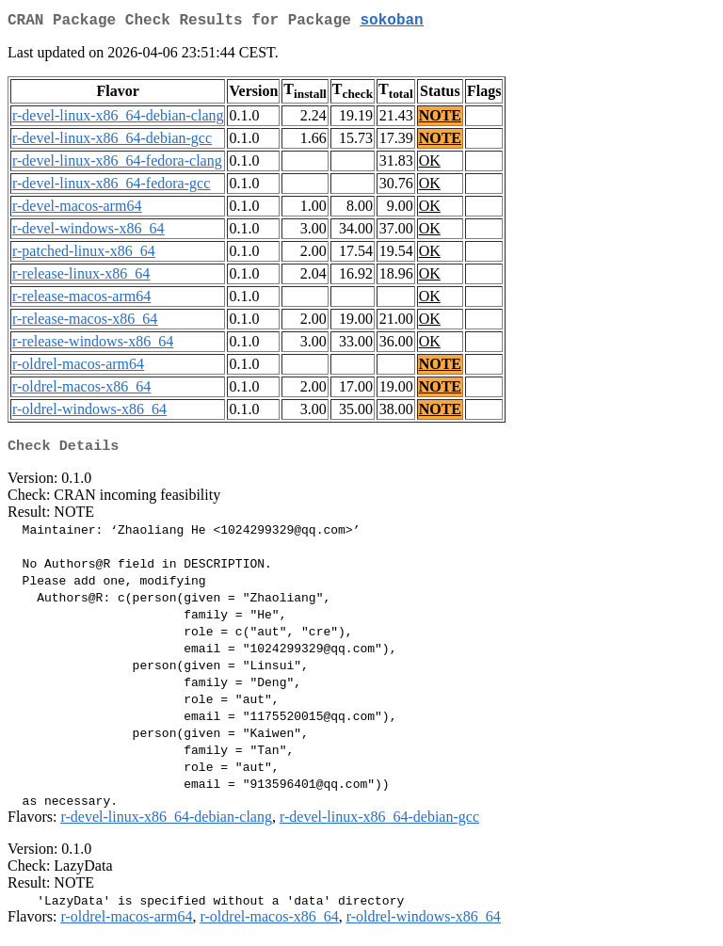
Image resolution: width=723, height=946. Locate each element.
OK (430, 164)
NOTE (440, 119)
